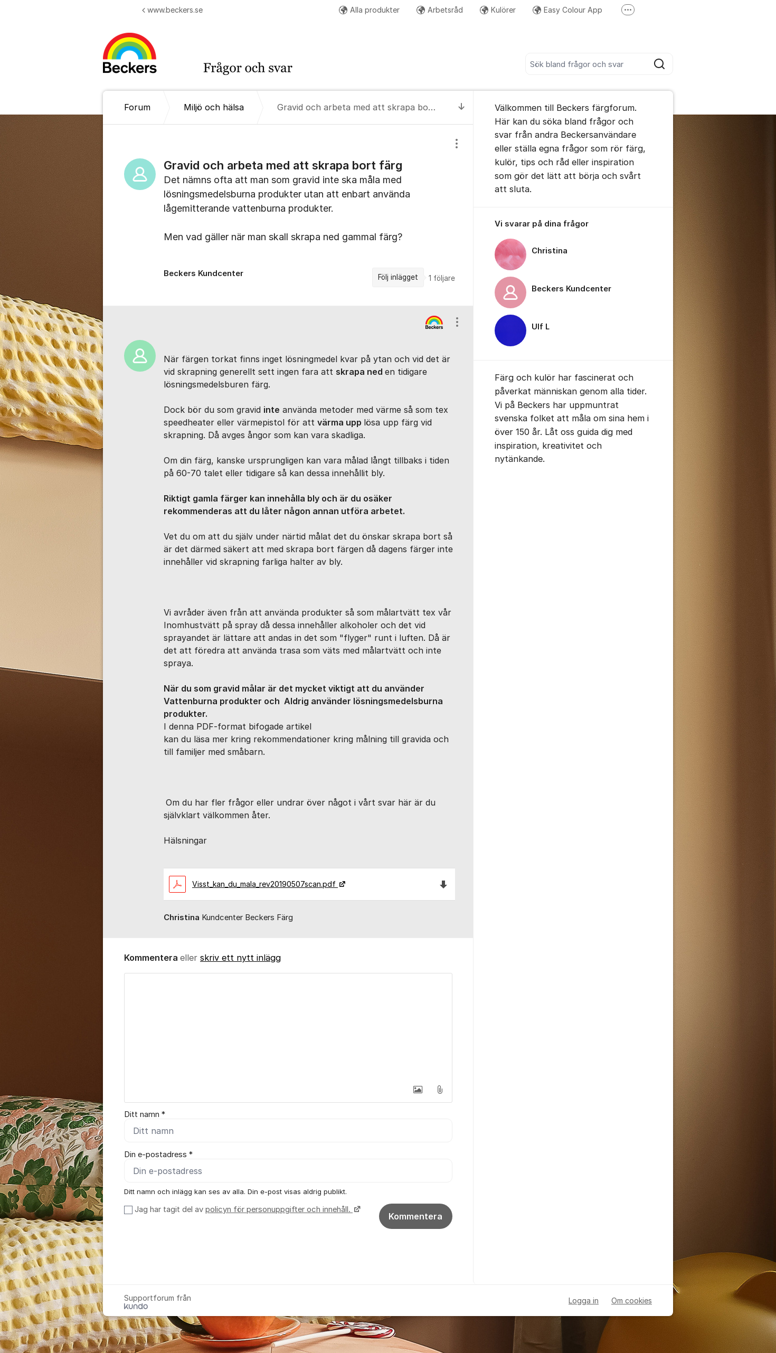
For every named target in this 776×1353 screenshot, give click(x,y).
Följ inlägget (398, 277)
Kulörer (498, 9)
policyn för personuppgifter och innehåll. (279, 1209)
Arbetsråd (440, 9)
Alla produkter (369, 9)
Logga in (584, 1300)
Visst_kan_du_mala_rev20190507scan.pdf (253, 884)
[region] (288, 215)
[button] (418, 1089)
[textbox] (288, 1026)
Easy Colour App (567, 9)
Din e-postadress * (158, 1154)
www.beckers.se (172, 9)
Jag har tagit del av (246, 1209)
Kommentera (415, 1216)
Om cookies (631, 1300)
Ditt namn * (144, 1114)
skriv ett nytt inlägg (240, 957)
